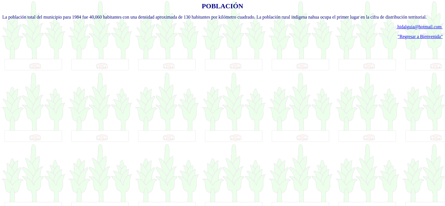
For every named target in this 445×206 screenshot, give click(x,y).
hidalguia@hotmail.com (419, 26)
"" (420, 36)
